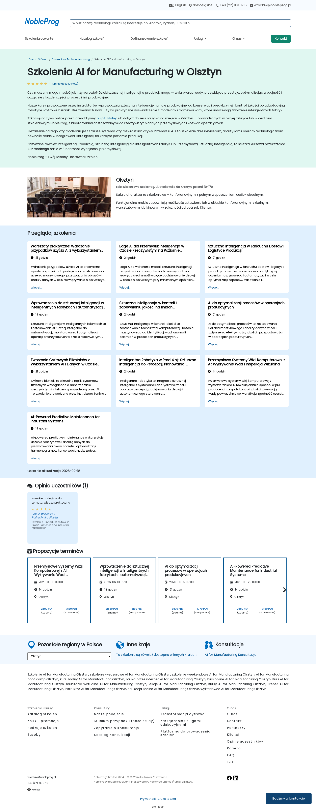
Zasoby (34, 734)
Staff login (158, 806)
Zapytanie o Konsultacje (116, 728)
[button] (283, 589)
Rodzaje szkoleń (42, 727)
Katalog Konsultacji (112, 734)
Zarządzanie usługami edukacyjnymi (180, 723)
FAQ (231, 755)
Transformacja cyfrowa (182, 714)
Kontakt (280, 38)
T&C (231, 762)
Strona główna (38, 59)
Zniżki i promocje (43, 721)
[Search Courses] (180, 23)
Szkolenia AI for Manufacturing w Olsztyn (119, 59)
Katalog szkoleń (91, 38)
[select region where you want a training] (69, 656)
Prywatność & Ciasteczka (158, 799)
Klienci (233, 734)
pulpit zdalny (107, 118)
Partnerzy (236, 727)
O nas (237, 38)
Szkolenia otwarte (39, 38)
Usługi (199, 38)
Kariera (234, 748)
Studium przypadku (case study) (124, 721)
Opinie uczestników (245, 741)
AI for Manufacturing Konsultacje (230, 654)
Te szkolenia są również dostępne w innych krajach (156, 654)
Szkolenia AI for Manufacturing (71, 59)
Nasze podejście (109, 714)
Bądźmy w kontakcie (288, 798)
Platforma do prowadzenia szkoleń (185, 733)
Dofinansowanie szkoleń (149, 38)
